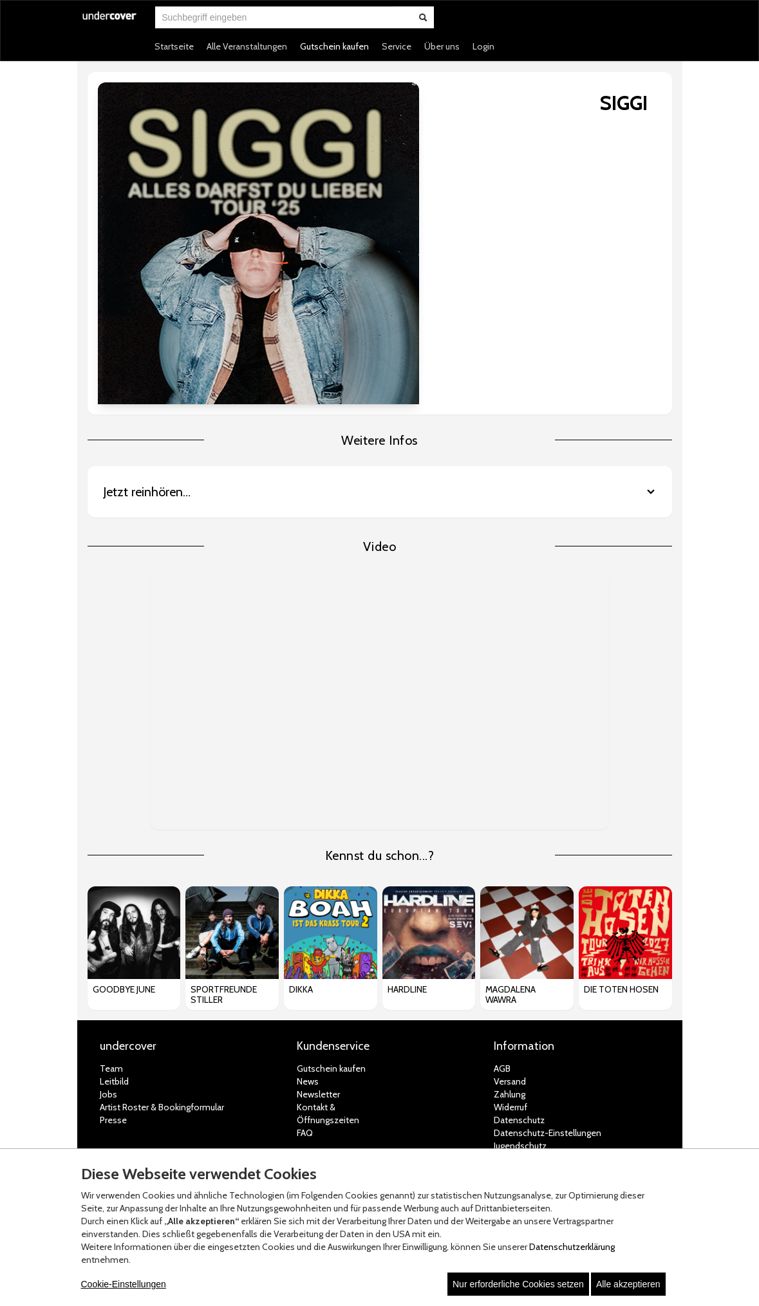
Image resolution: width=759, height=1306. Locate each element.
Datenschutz (519, 953)
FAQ (305, 966)
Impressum (516, 992)
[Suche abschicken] (423, 17)
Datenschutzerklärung (572, 1247)
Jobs (108, 927)
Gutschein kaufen (334, 46)
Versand (510, 914)
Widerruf (510, 940)
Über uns (442, 46)
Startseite (174, 46)
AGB (502, 902)
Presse (113, 953)
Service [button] (396, 46)
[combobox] (274, 17)
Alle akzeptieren (628, 1284)
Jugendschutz (520, 979)
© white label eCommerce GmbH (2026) (363, 1131)
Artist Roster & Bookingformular (162, 940)
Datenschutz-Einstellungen (547, 966)
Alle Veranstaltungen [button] (247, 46)
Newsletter (318, 927)
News (308, 914)
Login (483, 46)
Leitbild (114, 914)
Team (111, 902)
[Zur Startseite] (110, 23)
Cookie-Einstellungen (123, 1284)
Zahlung (509, 927)
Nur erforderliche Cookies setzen (518, 1284)
